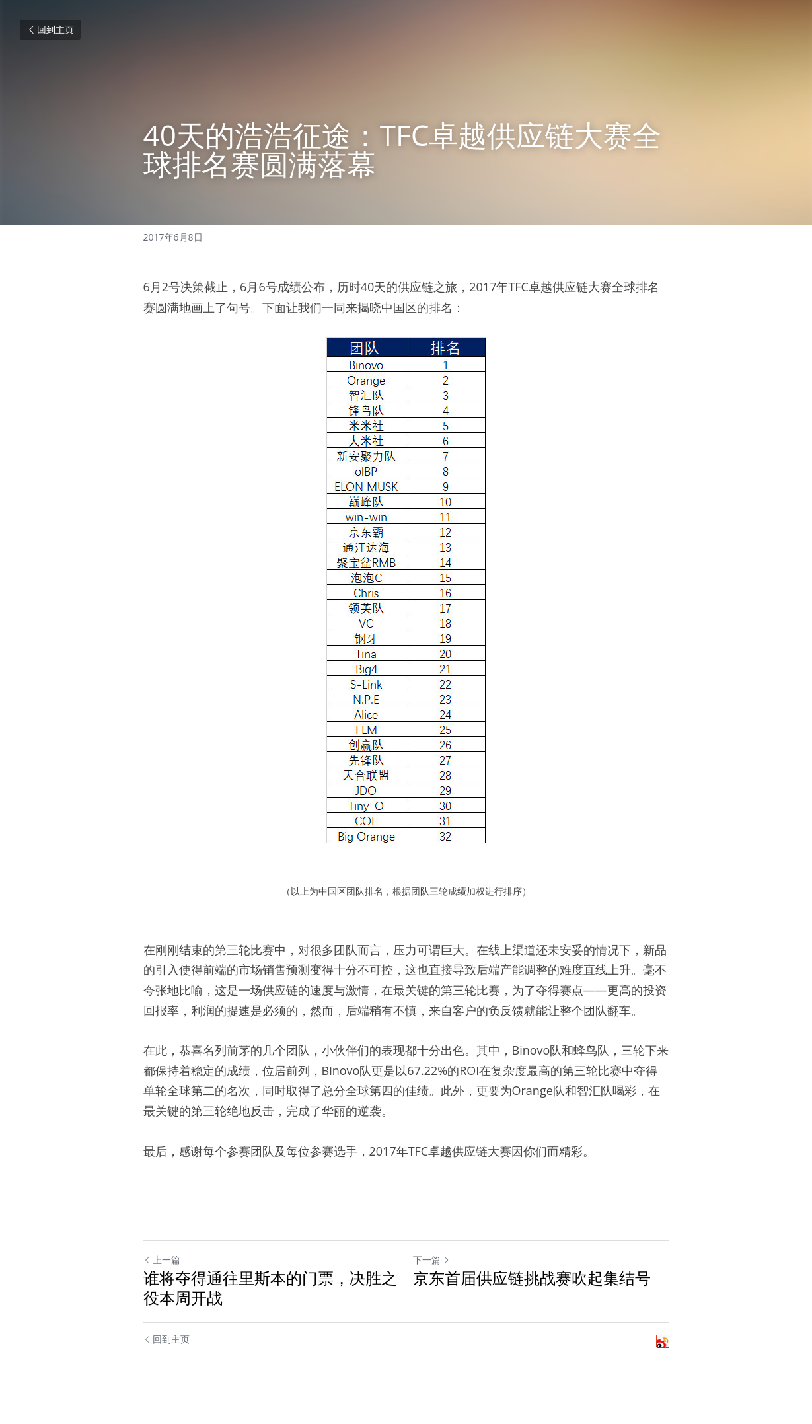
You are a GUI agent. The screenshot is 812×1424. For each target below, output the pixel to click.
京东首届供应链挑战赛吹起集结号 (532, 1278)
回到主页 (50, 29)
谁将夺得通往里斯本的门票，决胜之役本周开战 (270, 1288)
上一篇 (161, 1260)
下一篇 (431, 1260)
